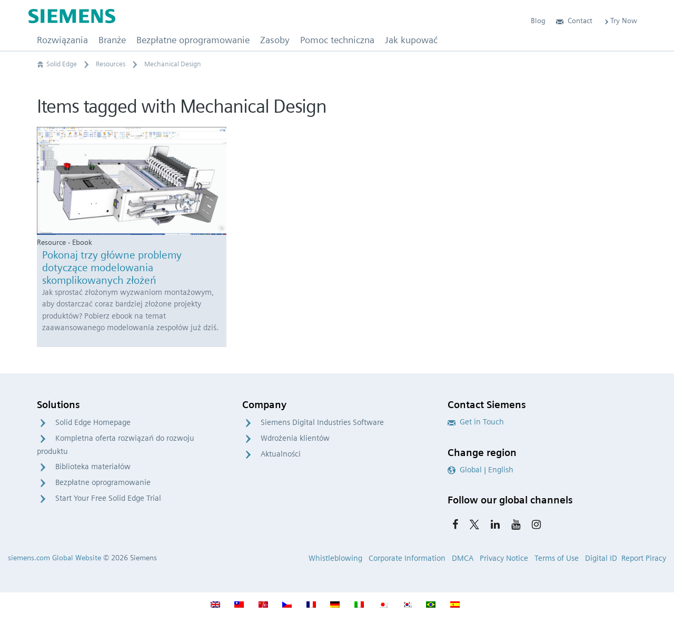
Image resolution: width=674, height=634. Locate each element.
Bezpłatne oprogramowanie (103, 482)
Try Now (620, 20)
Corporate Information (407, 558)
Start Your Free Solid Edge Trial (108, 498)
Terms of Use (556, 558)
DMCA (462, 558)
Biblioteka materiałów (93, 466)
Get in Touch (476, 422)
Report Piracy (643, 558)
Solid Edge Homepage (93, 422)
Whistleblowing (335, 558)
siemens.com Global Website (54, 557)
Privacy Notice (504, 558)
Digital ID (601, 558)
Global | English (480, 469)
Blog (538, 20)
